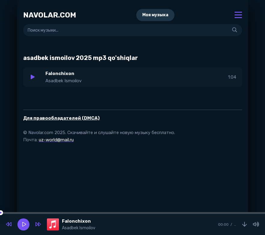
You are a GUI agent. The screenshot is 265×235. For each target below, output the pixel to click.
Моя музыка (155, 14)
